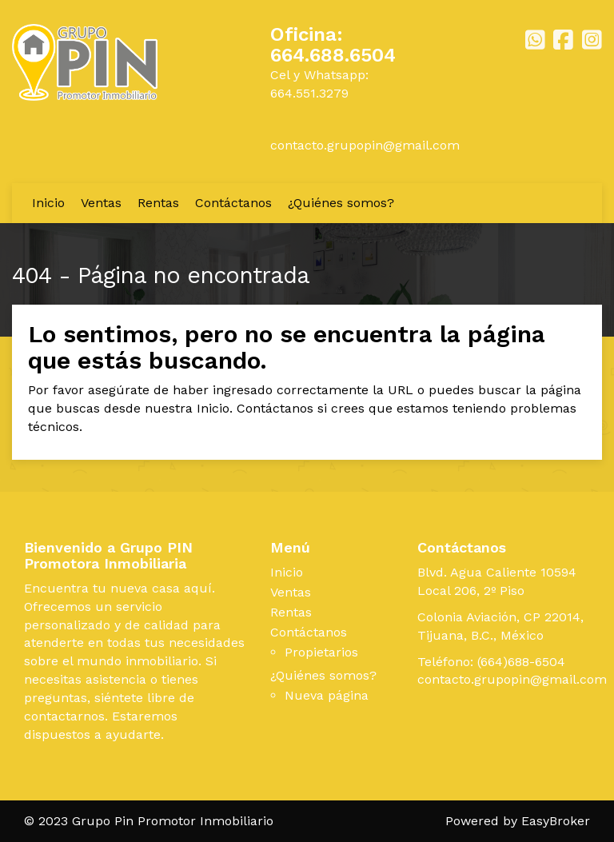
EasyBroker (555, 820)
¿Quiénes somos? (341, 202)
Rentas (158, 202)
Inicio (48, 202)
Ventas (101, 202)
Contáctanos (233, 202)
